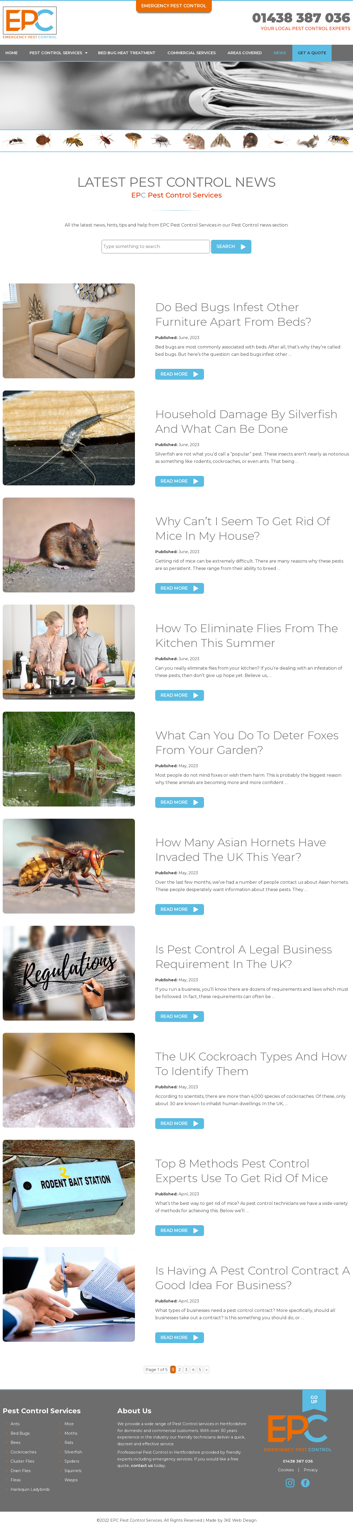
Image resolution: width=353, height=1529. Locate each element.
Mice (69, 1423)
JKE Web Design (240, 1520)
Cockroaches (23, 1452)
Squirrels (72, 1470)
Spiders (71, 1461)
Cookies (286, 1469)
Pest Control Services (56, 52)
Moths (70, 1433)
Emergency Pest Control (173, 5)
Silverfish (73, 1452)
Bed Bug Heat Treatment (127, 52)
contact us (142, 1465)
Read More (174, 374)
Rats (68, 1442)
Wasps (70, 1480)
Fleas (16, 1480)
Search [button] (225, 246)
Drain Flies (21, 1470)
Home (11, 52)
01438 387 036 (301, 18)
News (280, 52)
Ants (15, 1423)
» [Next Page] (207, 1369)
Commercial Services (191, 52)
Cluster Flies (22, 1461)
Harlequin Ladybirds (30, 1489)
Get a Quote (312, 52)
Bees (15, 1442)
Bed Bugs (20, 1433)
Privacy (311, 1469)
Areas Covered (245, 52)
